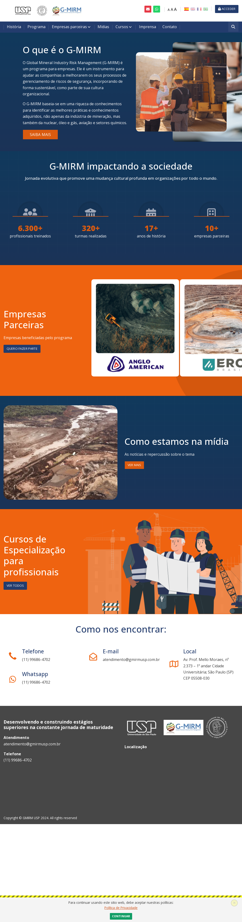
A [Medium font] (172, 9)
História (14, 26)
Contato (169, 26)
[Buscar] (233, 27)
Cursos (122, 26)
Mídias (103, 26)
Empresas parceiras (69, 26)
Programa (36, 26)
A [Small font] (169, 9)
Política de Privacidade (121, 907)
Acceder (226, 9)
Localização (136, 746)
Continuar (121, 916)
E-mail (111, 651)
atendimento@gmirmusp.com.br (32, 744)
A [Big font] (175, 9)
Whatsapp (35, 674)
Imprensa (147, 26)
